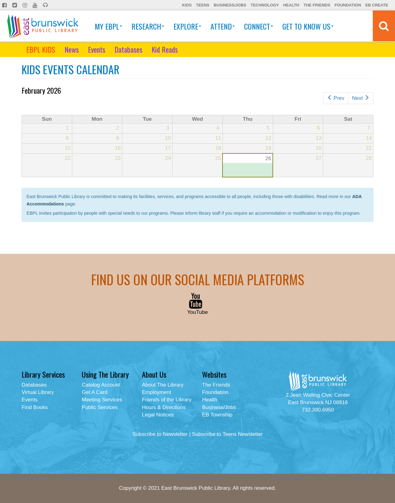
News (71, 49)
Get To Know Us (308, 26)
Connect (258, 26)
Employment (156, 392)
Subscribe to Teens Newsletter (227, 434)
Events (96, 49)
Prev (335, 98)
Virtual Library (38, 392)
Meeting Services (102, 400)
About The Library (163, 385)
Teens (202, 5)
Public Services (100, 407)
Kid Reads (165, 49)
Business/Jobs (230, 5)
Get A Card (94, 392)
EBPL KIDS (40, 49)
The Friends (316, 5)
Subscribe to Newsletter (160, 434)
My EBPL (108, 26)
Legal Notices (158, 415)
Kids (187, 5)
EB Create (376, 5)
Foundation (348, 5)
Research (147, 26)
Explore (187, 26)
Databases (128, 49)
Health (291, 5)
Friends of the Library (167, 400)
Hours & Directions (164, 407)
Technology (265, 5)
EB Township (217, 415)
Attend (222, 26)
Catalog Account (101, 385)
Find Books (35, 407)
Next (360, 98)
